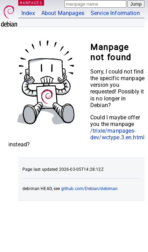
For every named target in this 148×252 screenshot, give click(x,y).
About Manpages (62, 13)
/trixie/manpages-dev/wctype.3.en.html (117, 134)
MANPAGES (31, 2)
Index (28, 13)
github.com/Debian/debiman (89, 188)
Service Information (115, 13)
